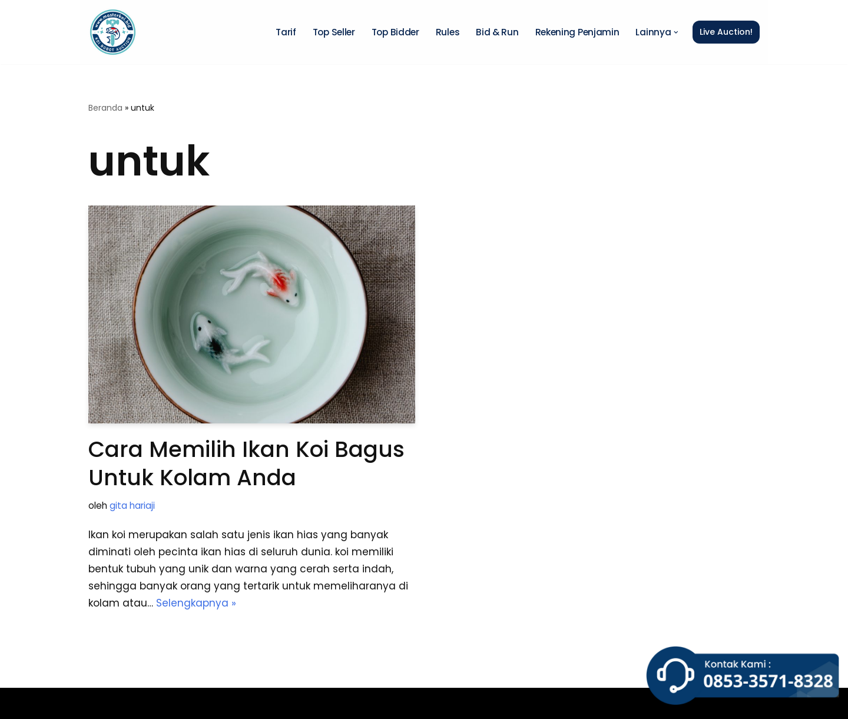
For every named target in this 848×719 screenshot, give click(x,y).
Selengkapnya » (196, 603)
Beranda (105, 108)
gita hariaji (132, 505)
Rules (448, 32)
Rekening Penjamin (577, 32)
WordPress (249, 703)
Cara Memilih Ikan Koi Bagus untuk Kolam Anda (246, 463)
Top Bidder (395, 32)
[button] (676, 32)
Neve (101, 703)
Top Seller (334, 32)
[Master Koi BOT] (112, 32)
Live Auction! (726, 32)
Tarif (286, 32)
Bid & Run (497, 32)
